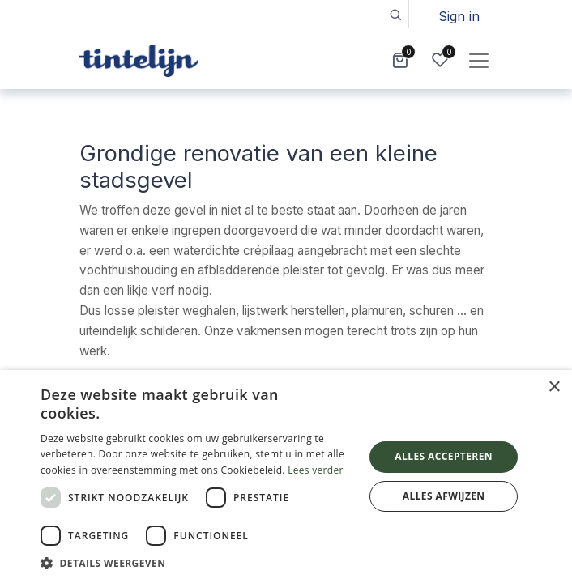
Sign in (459, 16)
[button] (395, 14)
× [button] (554, 387)
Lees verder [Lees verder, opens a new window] (316, 470)
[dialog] (286, 476)
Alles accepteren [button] (444, 456)
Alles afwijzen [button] (444, 496)
